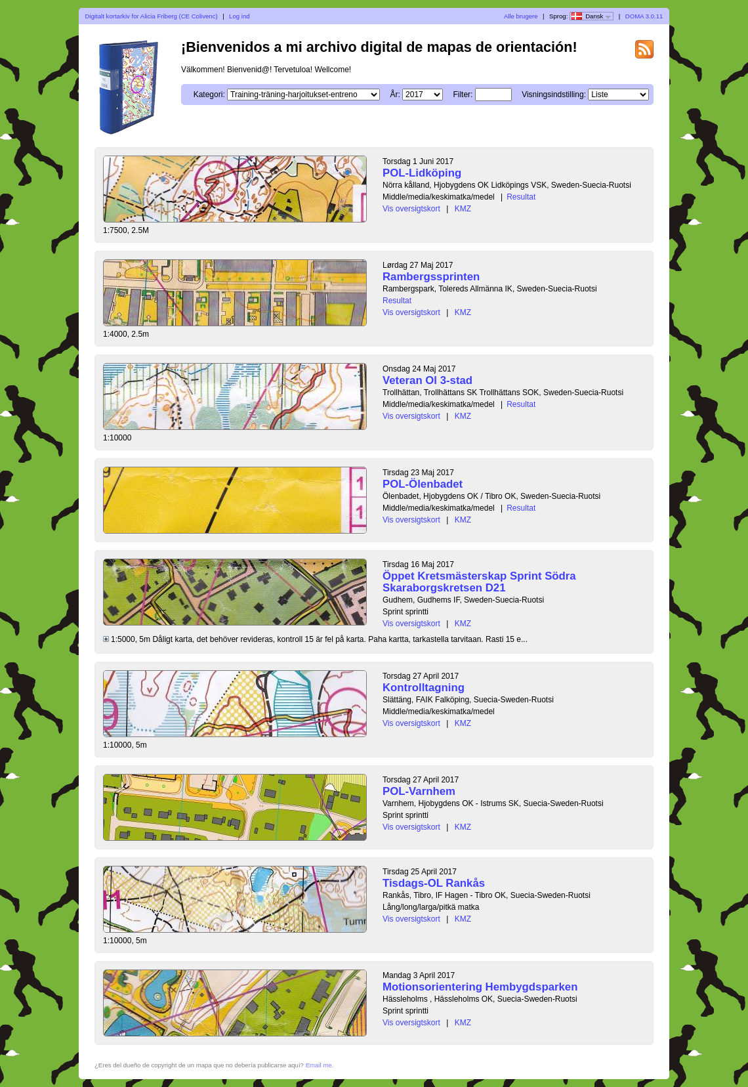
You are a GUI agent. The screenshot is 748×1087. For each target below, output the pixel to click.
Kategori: (209, 94)
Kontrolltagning (424, 687)
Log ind (239, 16)
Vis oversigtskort (411, 208)
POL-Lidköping (422, 173)
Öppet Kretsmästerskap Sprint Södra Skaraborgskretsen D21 (479, 582)
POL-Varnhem (419, 791)
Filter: (462, 94)
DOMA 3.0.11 (644, 16)
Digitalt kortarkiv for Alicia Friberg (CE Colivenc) (151, 16)
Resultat (521, 197)
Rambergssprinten (431, 276)
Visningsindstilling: (554, 94)
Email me (319, 1065)
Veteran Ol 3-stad (427, 380)
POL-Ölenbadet (423, 484)
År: (395, 94)
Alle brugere (521, 16)
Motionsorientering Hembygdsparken (480, 987)
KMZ (463, 208)
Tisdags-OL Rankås (434, 883)
